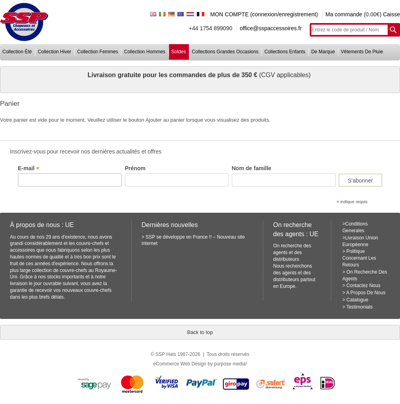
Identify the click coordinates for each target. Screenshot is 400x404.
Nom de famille (252, 168)
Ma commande (343, 14)
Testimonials (359, 307)
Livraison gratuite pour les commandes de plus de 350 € (173, 75)
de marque (323, 51)
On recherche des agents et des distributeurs (292, 252)
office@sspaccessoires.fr (271, 28)
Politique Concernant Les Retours (359, 258)
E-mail (28, 168)
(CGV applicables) (285, 75)
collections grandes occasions (225, 51)
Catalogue (357, 300)
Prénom (135, 168)
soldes (178, 51)
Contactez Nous (363, 285)
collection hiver (54, 51)
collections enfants (284, 51)
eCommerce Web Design (179, 364)
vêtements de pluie (362, 51)
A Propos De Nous (366, 292)
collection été (17, 51)
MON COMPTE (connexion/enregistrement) (264, 14)
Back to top (200, 332)
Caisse (391, 14)
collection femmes (97, 51)
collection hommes (144, 51)
